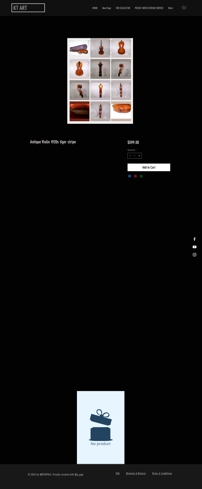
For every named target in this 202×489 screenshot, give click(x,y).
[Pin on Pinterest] (135, 176)
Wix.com (79, 474)
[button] (186, 7)
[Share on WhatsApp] (141, 176)
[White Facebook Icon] (194, 239)
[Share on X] (147, 176)
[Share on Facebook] (129, 176)
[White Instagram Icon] (194, 254)
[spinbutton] (135, 155)
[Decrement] (130, 155)
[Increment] (139, 155)
